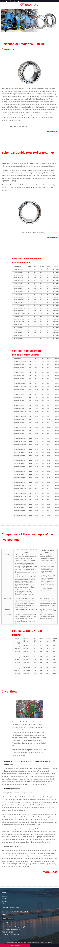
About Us (4, 896)
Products (4, 898)
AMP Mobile (48, 942)
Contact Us (4, 901)
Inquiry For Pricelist (8, 918)
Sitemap (42, 942)
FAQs (3, 903)
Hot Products (35, 942)
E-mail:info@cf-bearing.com (10, 934)
